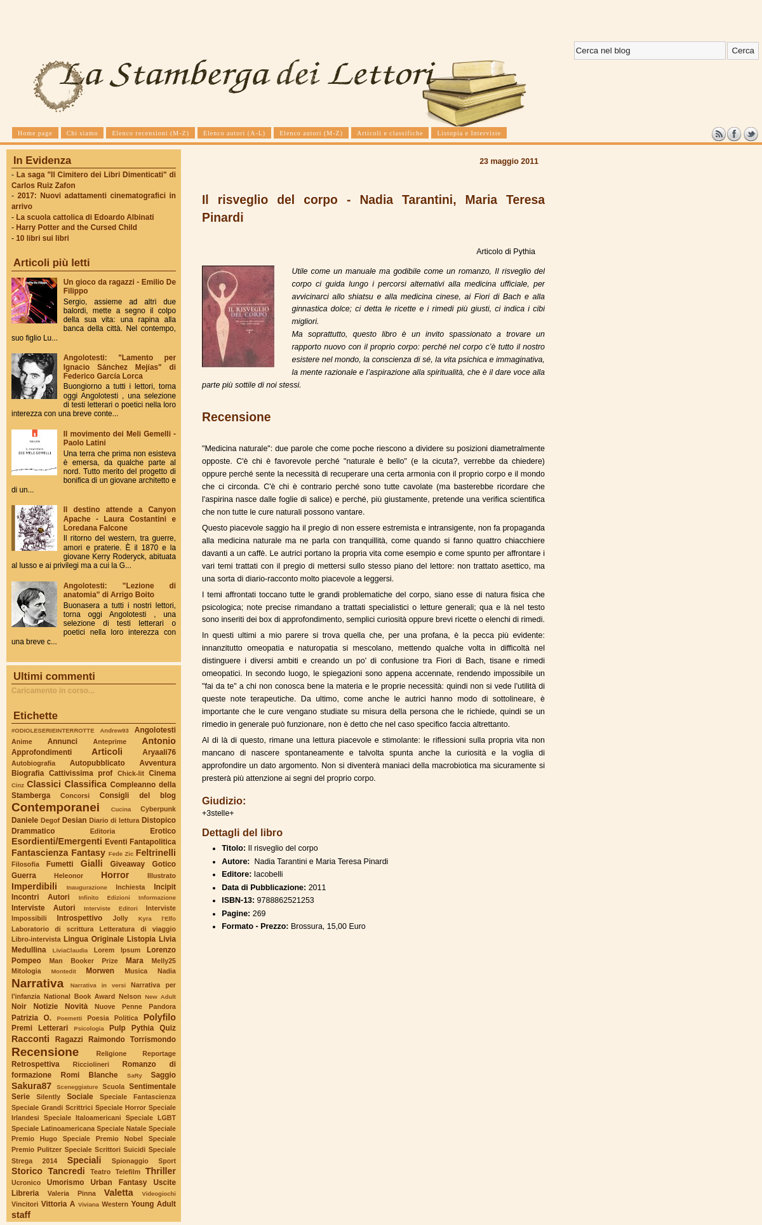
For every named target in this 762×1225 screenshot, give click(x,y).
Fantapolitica (153, 841)
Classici (44, 784)
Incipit (165, 887)
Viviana (88, 1204)
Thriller (160, 1171)
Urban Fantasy (118, 1182)
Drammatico (33, 831)
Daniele (24, 820)
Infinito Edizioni (104, 897)
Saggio (163, 1075)
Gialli (92, 863)
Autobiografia (33, 763)
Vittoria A (58, 1204)
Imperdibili (34, 886)
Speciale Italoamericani (82, 1117)
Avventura (158, 763)
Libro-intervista (36, 939)
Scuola (113, 1086)
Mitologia (26, 971)
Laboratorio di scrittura (52, 929)
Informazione (157, 897)
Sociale (80, 1096)
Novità (76, 1006)
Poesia (98, 1018)
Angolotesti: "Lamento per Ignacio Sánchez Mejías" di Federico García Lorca (120, 366)
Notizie (45, 1006)
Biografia (27, 773)
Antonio (159, 741)
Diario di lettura (114, 820)
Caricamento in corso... (53, 690)
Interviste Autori (43, 908)
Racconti (30, 1039)
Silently (48, 1096)
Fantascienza (39, 853)
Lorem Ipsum (117, 950)
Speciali (84, 1160)
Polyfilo (160, 1017)
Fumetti (60, 864)
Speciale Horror (120, 1107)
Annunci (62, 741)
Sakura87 (31, 1086)
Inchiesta (130, 887)
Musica (135, 971)
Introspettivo (80, 918)
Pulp (117, 1028)
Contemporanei (55, 807)
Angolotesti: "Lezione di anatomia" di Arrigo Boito (120, 590)
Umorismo (65, 1182)
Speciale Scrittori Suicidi (104, 1149)
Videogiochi (159, 1193)
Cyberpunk (158, 809)
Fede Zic (121, 853)
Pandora (162, 1006)
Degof (50, 820)
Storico (27, 1171)
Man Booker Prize (83, 960)
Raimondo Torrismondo (132, 1039)
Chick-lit (130, 773)
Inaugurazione (87, 887)
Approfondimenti (41, 752)
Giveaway (127, 864)
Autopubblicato (97, 763)
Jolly (120, 918)
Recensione (45, 1052)
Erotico (163, 831)
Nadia (166, 971)
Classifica (86, 784)
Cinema (162, 773)
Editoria (103, 831)
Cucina (121, 809)
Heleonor (68, 875)
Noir (19, 1006)
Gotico (164, 864)
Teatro (100, 1171)
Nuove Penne (118, 1006)
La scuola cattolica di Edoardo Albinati (85, 217)
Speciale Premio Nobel (103, 1138)
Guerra (23, 875)
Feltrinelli (156, 853)
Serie (20, 1096)
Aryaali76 (159, 752)
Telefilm (128, 1171)
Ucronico (26, 1182)
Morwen (100, 970)
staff (20, 1215)
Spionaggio (130, 1161)
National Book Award (79, 996)
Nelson (130, 996)
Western (115, 1204)
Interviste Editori (111, 908)
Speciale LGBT (151, 1117)
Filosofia (25, 864)
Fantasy (88, 853)
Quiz (167, 1028)
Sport (167, 1161)
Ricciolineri (90, 1064)
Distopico (159, 820)
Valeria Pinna (72, 1193)
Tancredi (66, 1171)
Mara (135, 960)
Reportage (159, 1053)
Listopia (141, 939)
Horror (115, 875)
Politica (126, 1018)
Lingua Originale (94, 939)
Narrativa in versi (98, 985)
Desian (74, 820)
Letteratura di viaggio (137, 929)
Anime (21, 741)
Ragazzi (69, 1039)
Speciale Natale (121, 1128)
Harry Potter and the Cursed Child (76, 227)
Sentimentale (152, 1086)
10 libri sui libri (42, 238)
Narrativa (37, 983)
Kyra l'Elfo (157, 918)
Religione (112, 1053)
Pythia (142, 1028)
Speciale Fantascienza (138, 1096)
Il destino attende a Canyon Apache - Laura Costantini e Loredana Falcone (120, 518)
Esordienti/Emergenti (56, 841)
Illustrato (161, 875)
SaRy (134, 1075)
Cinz (17, 785)
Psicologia (89, 1028)
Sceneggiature (77, 1086)
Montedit (63, 971)
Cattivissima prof (80, 773)
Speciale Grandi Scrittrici (52, 1107)
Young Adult (153, 1204)
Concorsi (75, 795)
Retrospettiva (35, 1064)
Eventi (116, 841)
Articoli (107, 752)
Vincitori (24, 1204)
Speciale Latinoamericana (53, 1128)
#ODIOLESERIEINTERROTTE (52, 730)
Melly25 (163, 960)
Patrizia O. (31, 1017)
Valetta (118, 1193)
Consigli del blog (138, 795)
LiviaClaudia (70, 950)
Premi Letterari (39, 1028)
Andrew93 (114, 730)
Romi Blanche (89, 1075)
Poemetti (69, 1018)
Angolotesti (155, 730)
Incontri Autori (40, 897)
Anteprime (110, 741)
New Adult (160, 996)
